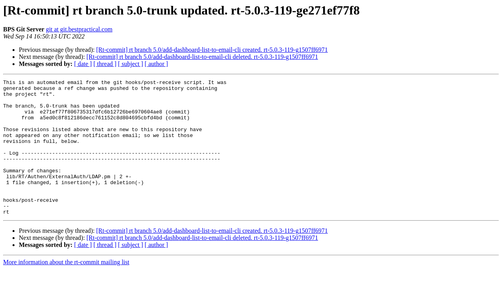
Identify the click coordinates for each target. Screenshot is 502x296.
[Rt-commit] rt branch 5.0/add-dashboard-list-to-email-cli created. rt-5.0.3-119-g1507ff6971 (211, 49)
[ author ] (156, 63)
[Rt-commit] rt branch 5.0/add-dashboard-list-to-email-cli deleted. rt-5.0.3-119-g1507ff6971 (202, 56)
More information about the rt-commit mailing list (66, 289)
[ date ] (83, 63)
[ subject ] (130, 63)
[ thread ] (104, 63)
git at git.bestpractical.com (79, 29)
